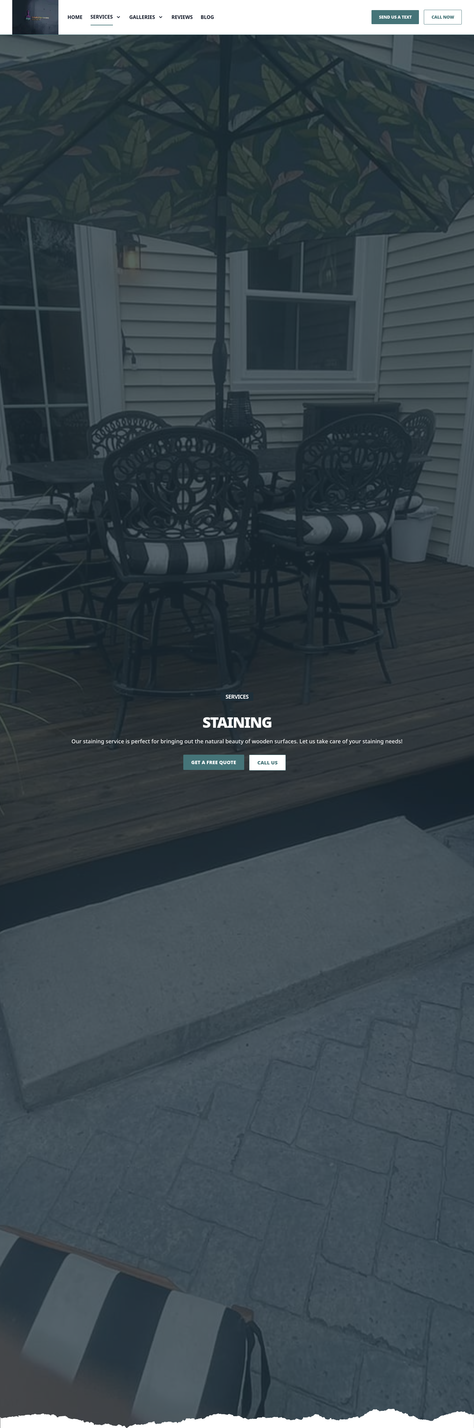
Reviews (185, 27)
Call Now (442, 27)
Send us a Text (395, 27)
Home (77, 27)
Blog (210, 27)
